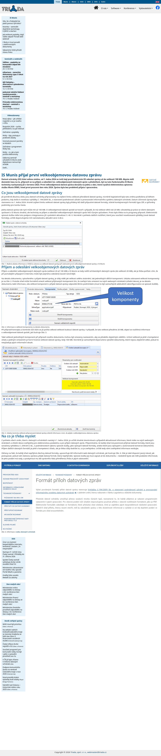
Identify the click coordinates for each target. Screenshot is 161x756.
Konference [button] (129, 8)
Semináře (9, 59)
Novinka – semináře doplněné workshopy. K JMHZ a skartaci (11, 29)
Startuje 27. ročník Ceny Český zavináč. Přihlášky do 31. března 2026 (13, 554)
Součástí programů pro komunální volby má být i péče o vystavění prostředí (12, 652)
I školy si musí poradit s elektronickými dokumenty (11, 44)
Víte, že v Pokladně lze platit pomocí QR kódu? (12, 22)
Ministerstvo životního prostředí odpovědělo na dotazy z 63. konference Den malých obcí (12, 610)
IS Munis (13, 18)
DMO (89, 2)
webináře (18, 59)
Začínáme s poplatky (11, 132)
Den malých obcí (13, 584)
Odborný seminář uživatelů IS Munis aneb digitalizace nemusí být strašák (12, 161)
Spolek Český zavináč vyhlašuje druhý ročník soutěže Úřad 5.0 (12, 562)
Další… (5, 167)
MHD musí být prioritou (12, 625)
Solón (103, 2)
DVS (95, 2)
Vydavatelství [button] (145, 8)
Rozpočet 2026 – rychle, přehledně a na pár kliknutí (13, 127)
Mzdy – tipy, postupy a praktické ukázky (11, 136)
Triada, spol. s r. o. (78, 752)
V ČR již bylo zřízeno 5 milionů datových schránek (10, 661)
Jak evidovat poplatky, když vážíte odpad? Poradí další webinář (13, 36)
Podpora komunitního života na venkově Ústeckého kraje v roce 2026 (12, 670)
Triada (58, 2)
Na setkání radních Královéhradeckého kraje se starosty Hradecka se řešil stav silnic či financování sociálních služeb (12, 635)
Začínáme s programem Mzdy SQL (12, 147)
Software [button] (115, 8)
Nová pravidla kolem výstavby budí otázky (13, 679)
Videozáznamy (13, 115)
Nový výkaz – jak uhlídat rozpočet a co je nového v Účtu (12, 121)
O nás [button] (104, 8)
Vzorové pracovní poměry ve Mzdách (13, 142)
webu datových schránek (25, 532)
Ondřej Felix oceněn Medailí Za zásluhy (11, 576)
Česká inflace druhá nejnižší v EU (13, 645)
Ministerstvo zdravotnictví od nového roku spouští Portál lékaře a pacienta (13, 569)
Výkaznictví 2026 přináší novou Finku (12, 51)
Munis (66, 2)
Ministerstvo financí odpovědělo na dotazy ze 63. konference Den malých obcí (12, 600)
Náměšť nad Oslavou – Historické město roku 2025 (12, 687)
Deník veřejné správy (13, 621)
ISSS (81, 2)
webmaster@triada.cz (96, 752)
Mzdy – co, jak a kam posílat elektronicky (11, 153)
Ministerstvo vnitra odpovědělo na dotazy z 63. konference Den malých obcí (11, 590)
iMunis (74, 2)
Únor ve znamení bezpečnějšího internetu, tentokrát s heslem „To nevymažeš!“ (12, 545)
